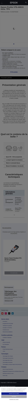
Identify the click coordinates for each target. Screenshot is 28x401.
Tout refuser (14, 396)
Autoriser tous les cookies (14, 393)
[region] (14, 394)
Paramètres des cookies (14, 399)
